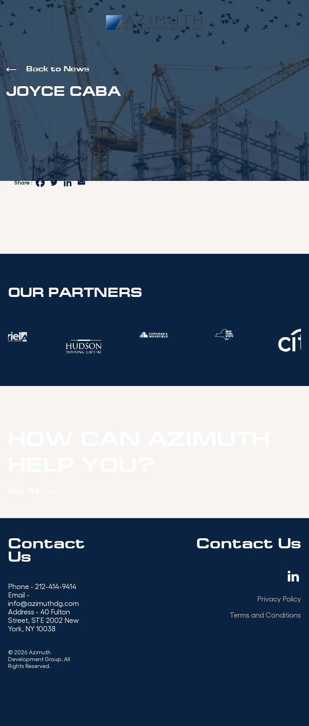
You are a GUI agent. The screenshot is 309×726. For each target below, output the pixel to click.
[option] (154, 335)
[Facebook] (40, 182)
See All (23, 491)
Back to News (57, 69)
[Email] (81, 182)
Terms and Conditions (265, 614)
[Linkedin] (68, 182)
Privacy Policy (279, 598)
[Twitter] (54, 182)
